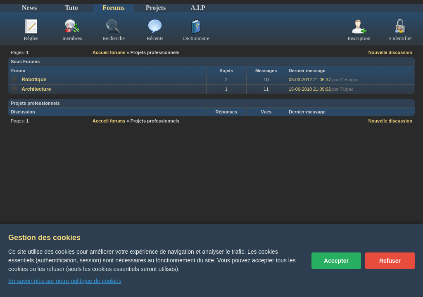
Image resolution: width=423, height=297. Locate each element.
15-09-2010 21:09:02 (310, 89)
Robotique (33, 79)
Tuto (71, 7)
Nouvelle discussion (390, 52)
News (29, 7)
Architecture (36, 89)
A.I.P (197, 7)
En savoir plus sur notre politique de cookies (64, 281)
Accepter (336, 260)
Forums (113, 7)
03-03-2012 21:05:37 (310, 79)
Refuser (390, 260)
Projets (156, 7)
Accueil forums (109, 52)
